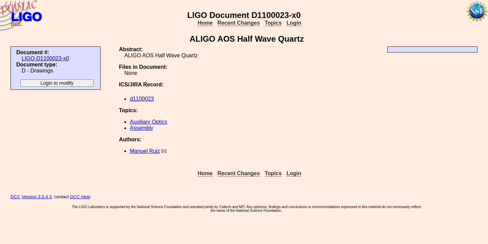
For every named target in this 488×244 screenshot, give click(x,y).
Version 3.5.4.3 (37, 196)
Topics (273, 23)
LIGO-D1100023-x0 (45, 58)
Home (205, 23)
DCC (15, 196)
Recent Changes (239, 23)
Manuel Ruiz (145, 151)
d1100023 (142, 99)
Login (293, 23)
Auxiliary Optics (148, 122)
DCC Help (80, 196)
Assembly (141, 128)
